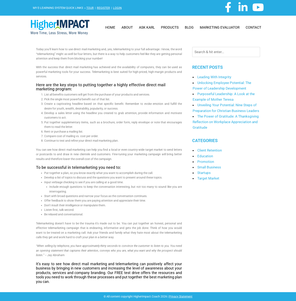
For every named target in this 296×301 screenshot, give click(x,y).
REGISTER (103, 7)
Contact (253, 27)
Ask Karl (147, 27)
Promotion (205, 162)
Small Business (209, 167)
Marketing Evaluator (219, 27)
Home (110, 27)
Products (170, 27)
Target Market (208, 178)
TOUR (90, 7)
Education (205, 156)
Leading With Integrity (214, 77)
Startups (204, 173)
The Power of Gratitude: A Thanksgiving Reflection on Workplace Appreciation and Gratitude (226, 122)
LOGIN (117, 7)
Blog (189, 27)
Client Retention (209, 150)
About (127, 27)
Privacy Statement (180, 296)
